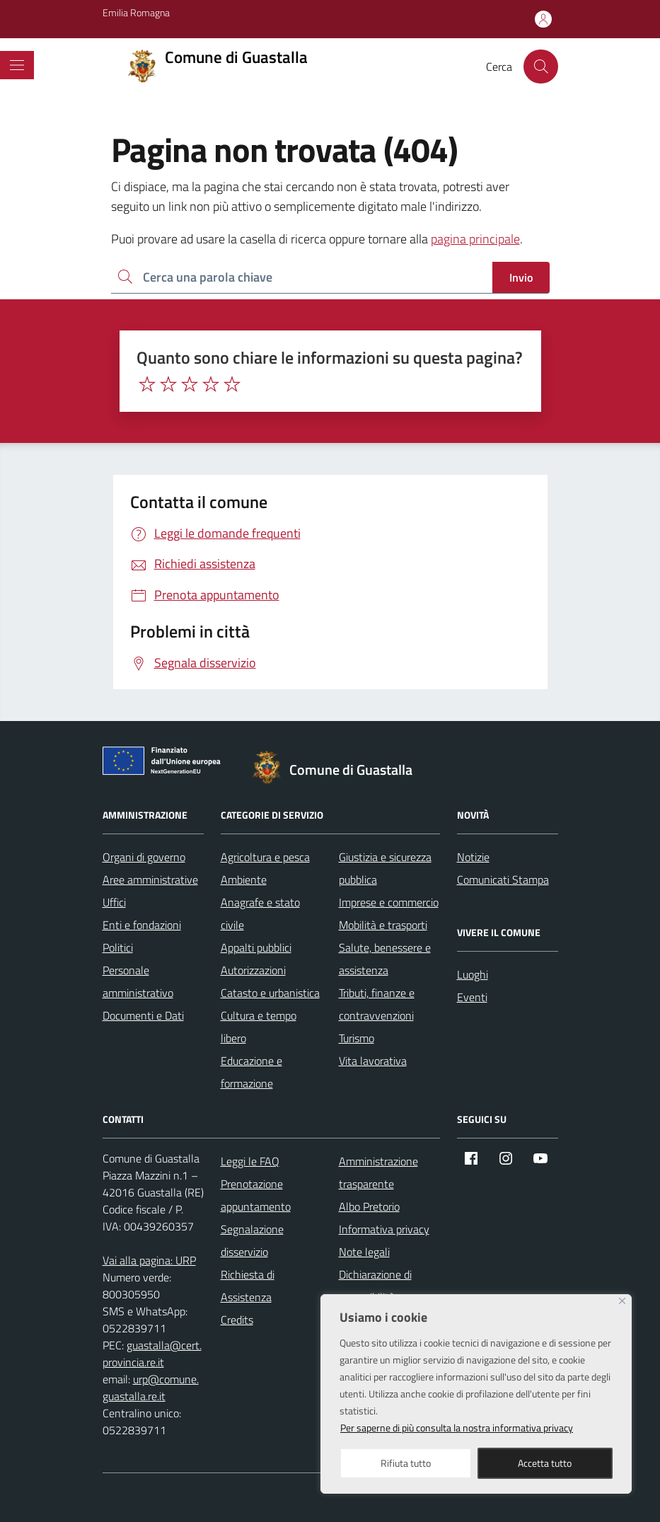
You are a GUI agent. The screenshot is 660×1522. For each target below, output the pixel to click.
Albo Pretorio (369, 1206)
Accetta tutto (545, 1462)
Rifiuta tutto (406, 1462)
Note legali (364, 1251)
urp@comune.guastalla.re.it (151, 1388)
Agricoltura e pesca (265, 856)
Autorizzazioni (253, 970)
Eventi (472, 996)
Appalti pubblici (256, 947)
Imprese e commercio (389, 902)
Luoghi (472, 974)
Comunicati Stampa (503, 879)
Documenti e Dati (143, 1015)
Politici (118, 947)
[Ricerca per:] (301, 278)
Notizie (473, 856)
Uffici (114, 902)
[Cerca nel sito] (540, 66)
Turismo (356, 1038)
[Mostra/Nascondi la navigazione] (16, 65)
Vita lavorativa (373, 1060)
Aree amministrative (150, 879)
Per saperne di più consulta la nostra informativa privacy (456, 1427)
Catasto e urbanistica (270, 992)
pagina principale (475, 238)
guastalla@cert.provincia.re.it (152, 1354)
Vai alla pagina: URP (149, 1260)
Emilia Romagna (136, 12)
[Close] (622, 1301)
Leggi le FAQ (250, 1161)
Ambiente (244, 879)
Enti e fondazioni (142, 924)
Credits (237, 1319)
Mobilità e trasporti (383, 924)
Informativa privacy (384, 1229)
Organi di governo (144, 856)
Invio (521, 277)
